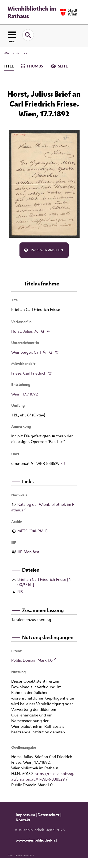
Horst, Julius (22, 331)
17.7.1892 (30, 394)
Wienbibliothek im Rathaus (32, 12)
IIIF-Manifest (28, 551)
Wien (15, 394)
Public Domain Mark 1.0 (32, 660)
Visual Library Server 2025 (21, 855)
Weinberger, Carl (26, 352)
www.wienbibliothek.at (36, 840)
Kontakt (23, 819)
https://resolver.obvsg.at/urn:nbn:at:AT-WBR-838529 (42, 776)
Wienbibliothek (15, 53)
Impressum (25, 814)
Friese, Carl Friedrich (28, 373)
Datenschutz (49, 814)
